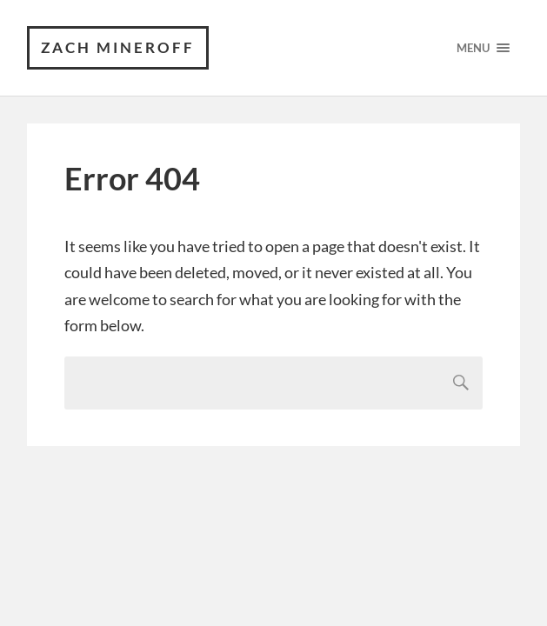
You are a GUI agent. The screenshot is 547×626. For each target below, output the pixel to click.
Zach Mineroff (118, 47)
